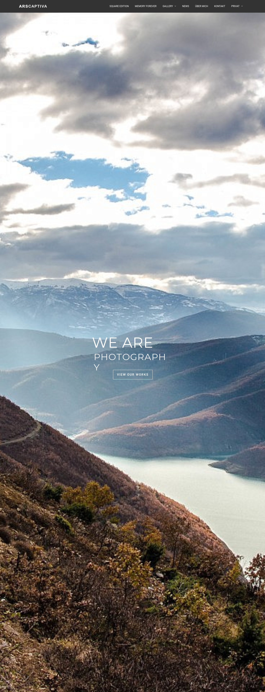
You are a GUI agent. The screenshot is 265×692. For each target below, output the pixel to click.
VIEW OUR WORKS (133, 374)
